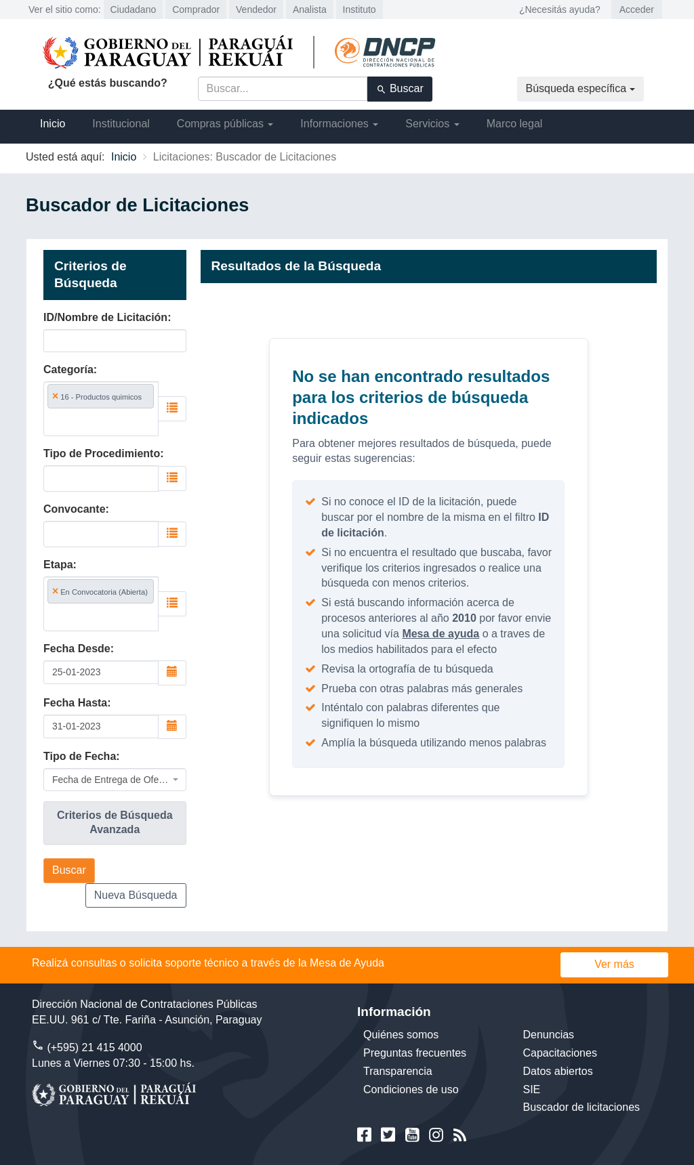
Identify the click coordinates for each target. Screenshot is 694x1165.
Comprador (196, 9)
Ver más (614, 964)
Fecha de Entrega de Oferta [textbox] (110, 779)
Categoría (68, 369)
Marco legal (515, 123)
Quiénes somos (400, 1034)
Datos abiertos (558, 1071)
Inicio (52, 123)
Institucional (121, 123)
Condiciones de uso (411, 1089)
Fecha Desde (76, 648)
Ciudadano (133, 9)
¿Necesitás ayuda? (559, 9)
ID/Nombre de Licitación (105, 317)
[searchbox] (101, 421)
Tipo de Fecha (79, 756)
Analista (310, 9)
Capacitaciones (560, 1053)
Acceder (636, 9)
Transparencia (397, 1071)
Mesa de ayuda (440, 633)
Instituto (359, 9)
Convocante (74, 509)
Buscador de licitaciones (581, 1107)
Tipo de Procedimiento (101, 453)
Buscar (400, 89)
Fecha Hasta (75, 702)
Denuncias (549, 1034)
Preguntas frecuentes (414, 1053)
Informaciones (339, 123)
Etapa (58, 564)
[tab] (115, 823)
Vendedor (256, 9)
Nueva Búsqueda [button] (136, 895)
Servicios (432, 123)
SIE (532, 1089)
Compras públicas (225, 123)
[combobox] (101, 408)
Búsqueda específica (580, 88)
